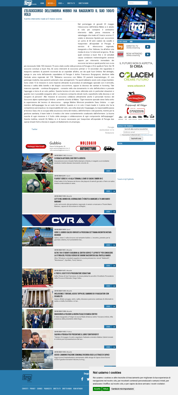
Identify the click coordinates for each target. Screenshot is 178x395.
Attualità (69, 196)
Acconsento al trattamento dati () (137, 135)
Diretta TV (71, 3)
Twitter (34, 129)
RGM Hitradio (78, 388)
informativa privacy (146, 135)
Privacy (32, 388)
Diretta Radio (83, 3)
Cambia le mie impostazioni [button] (122, 389)
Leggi (111, 170)
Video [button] (61, 3)
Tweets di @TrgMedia (125, 179)
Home (43, 3)
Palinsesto (48, 388)
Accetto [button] (97, 389)
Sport (68, 176)
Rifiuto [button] (105, 389)
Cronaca (69, 155)
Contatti (25, 388)
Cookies (39, 388)
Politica (69, 332)
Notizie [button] (51, 3)
